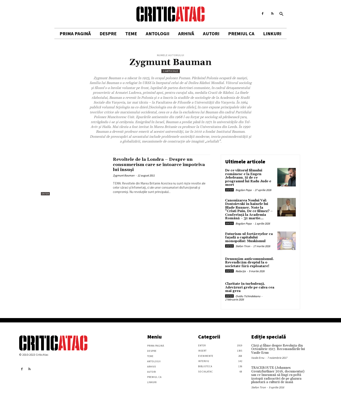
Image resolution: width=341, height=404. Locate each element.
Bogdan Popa (244, 190)
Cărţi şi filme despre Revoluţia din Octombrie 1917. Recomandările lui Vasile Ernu (278, 349)
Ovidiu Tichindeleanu (248, 296)
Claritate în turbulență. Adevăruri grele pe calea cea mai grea (249, 287)
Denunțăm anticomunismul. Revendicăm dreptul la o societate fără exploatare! (249, 262)
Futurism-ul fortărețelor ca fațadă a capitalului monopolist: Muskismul (249, 237)
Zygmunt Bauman (123, 175)
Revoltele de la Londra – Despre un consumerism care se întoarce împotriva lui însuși (161, 164)
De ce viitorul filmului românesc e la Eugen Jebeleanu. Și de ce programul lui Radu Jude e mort (248, 177)
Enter (45, 193)
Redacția (241, 271)
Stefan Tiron (243, 246)
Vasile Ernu (257, 358)
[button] (281, 14)
